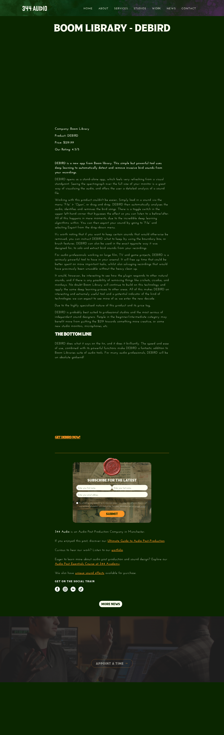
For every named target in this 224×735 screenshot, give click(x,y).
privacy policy (140, 506)
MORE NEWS (110, 604)
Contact (189, 8)
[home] (35, 8)
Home (88, 8)
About (103, 8)
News (171, 8)
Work (156, 8)
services (121, 8)
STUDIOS (140, 8)
